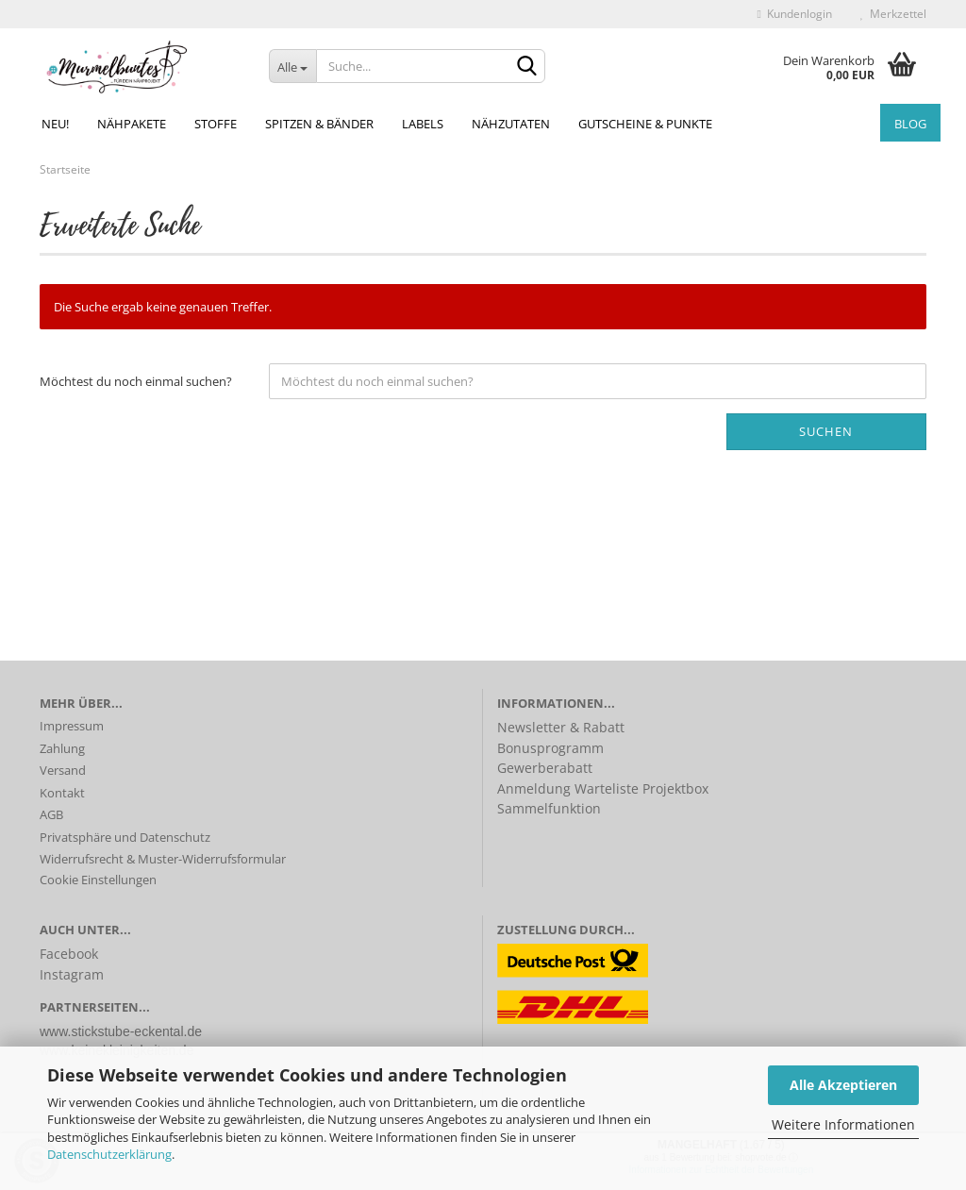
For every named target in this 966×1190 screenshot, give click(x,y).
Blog (910, 123)
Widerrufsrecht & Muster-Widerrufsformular (163, 858)
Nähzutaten (511, 123)
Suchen (826, 431)
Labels (422, 123)
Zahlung (62, 748)
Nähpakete (131, 123)
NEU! (55, 123)
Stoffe (215, 123)
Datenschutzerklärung (109, 1154)
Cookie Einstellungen (98, 879)
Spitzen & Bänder (319, 123)
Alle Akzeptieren (843, 1085)
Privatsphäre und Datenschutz (125, 837)
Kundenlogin (795, 14)
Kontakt (62, 792)
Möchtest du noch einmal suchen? (136, 381)
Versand (63, 770)
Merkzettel (893, 14)
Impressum (72, 725)
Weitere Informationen (843, 1124)
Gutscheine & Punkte (645, 123)
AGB (51, 814)
